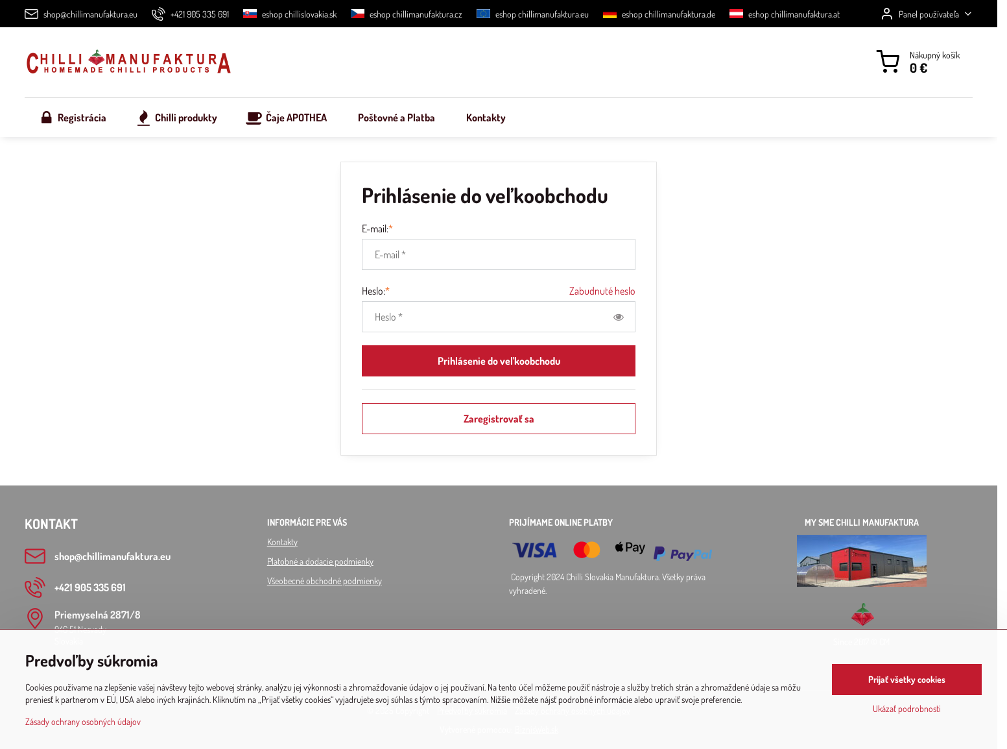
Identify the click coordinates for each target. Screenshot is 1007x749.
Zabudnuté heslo (602, 290)
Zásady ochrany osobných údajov (83, 722)
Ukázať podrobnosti (907, 709)
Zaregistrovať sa (499, 418)
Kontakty (282, 541)
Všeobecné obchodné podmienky (324, 580)
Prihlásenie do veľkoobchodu (499, 360)
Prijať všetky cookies (906, 680)
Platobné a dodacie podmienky (320, 561)
